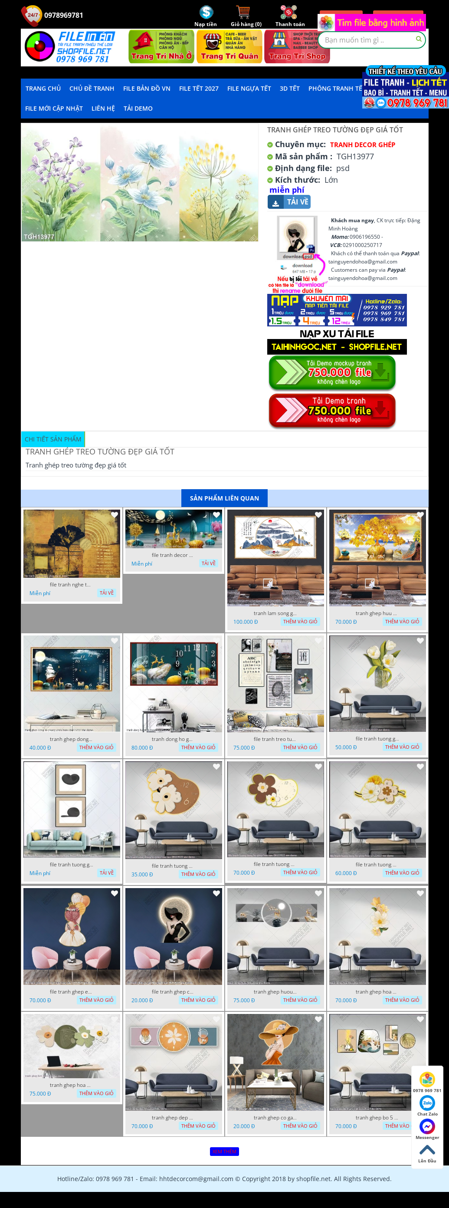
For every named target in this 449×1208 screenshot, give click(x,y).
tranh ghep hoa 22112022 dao (71, 1085)
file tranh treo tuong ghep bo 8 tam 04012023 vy (275, 739)
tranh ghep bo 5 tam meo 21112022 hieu (377, 1118)
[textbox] (372, 40)
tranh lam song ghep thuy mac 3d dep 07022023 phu (275, 613)
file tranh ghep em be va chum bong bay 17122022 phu (71, 992)
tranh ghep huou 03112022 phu (275, 992)
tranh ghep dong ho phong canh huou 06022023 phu (71, 739)
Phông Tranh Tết (337, 88)
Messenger (427, 1129)
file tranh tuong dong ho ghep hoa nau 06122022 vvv (275, 864)
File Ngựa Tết (249, 88)
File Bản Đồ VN (146, 88)
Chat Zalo (427, 1106)
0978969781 (52, 15)
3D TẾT (290, 88)
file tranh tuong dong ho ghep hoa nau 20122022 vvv (173, 866)
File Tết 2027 (199, 88)
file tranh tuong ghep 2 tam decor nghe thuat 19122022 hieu (71, 865)
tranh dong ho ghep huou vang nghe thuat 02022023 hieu (173, 739)
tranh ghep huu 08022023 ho (377, 613)
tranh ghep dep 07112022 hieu (173, 1118)
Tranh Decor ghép (362, 144)
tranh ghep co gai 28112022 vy (275, 1118)
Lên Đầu (427, 1153)
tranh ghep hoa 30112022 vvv (377, 992)
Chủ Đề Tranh (92, 88)
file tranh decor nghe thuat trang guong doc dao (173, 555)
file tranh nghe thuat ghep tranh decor (71, 585)
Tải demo (138, 108)
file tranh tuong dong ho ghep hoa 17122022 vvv (377, 865)
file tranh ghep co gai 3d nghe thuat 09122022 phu (173, 992)
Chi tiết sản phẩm (53, 439)
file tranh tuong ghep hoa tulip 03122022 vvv (377, 739)
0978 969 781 (427, 1082)
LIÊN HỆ (103, 108)
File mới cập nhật (54, 108)
